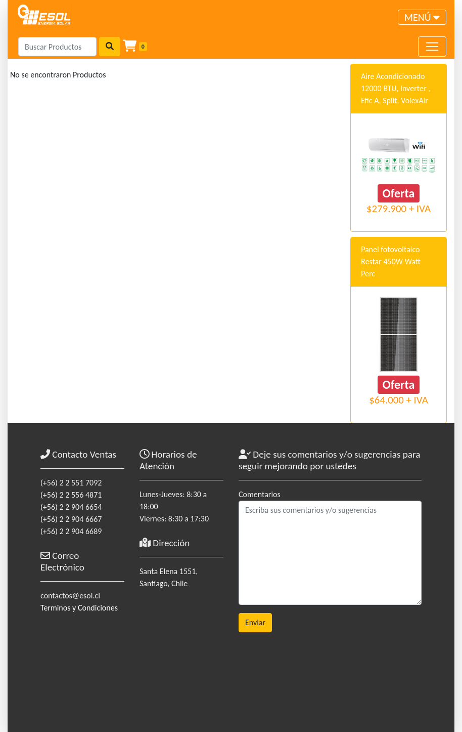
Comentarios (260, 494)
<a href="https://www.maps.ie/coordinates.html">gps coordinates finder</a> (181, 652)
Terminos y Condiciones (79, 608)
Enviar (255, 622)
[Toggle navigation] (422, 17)
